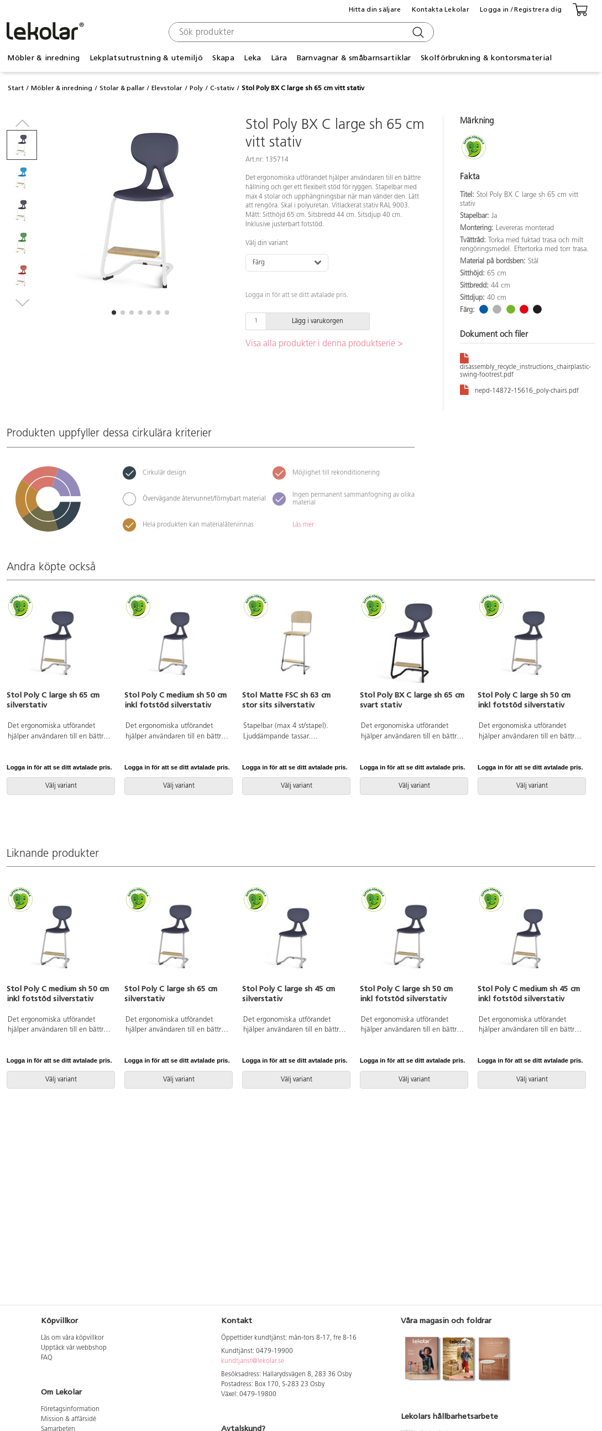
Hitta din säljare (375, 9)
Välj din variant (266, 243)
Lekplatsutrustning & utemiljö (146, 58)
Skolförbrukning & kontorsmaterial (486, 58)
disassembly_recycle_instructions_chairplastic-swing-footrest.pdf (525, 365)
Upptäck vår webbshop (74, 1348)
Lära (279, 58)
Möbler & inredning (43, 58)
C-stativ (222, 88)
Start (16, 88)
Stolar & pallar (122, 88)
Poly (196, 88)
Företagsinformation (70, 1409)
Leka (252, 58)
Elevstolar (166, 88)
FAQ (47, 1358)
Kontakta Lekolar (440, 9)
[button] (114, 312)
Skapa (223, 58)
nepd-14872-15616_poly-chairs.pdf (519, 389)
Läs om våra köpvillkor (72, 1338)
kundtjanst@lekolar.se (252, 1361)
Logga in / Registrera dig (521, 9)
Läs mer (303, 525)
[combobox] (300, 32)
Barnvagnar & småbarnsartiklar (354, 58)
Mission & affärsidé (68, 1419)
